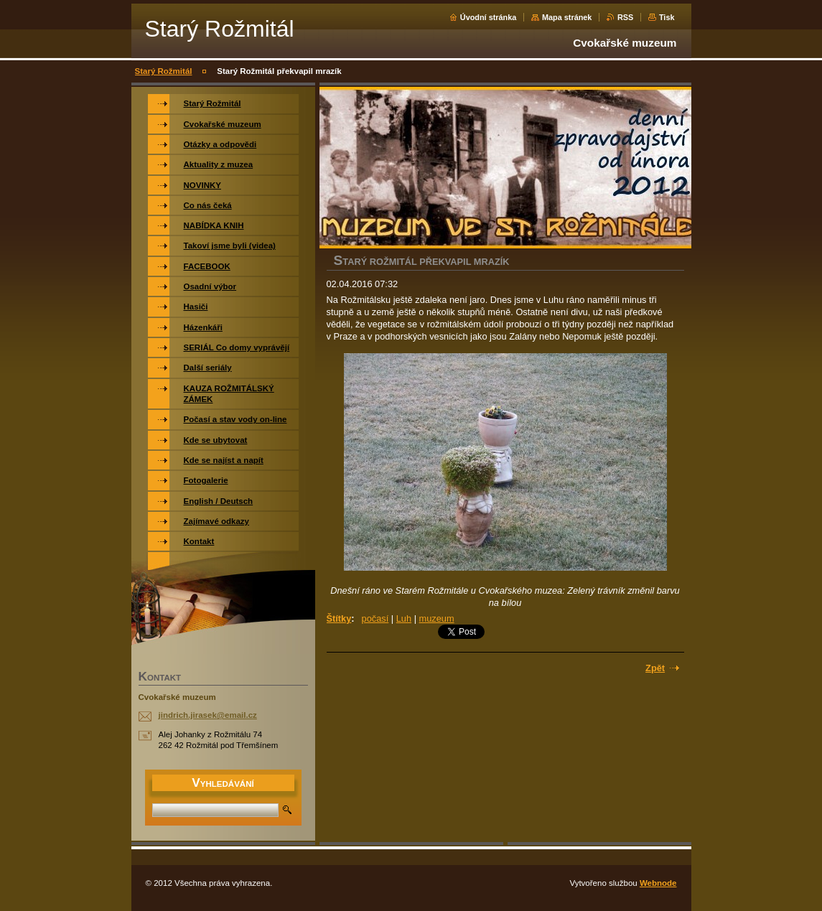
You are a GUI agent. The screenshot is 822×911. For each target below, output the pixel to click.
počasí (375, 618)
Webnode (658, 883)
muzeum (436, 618)
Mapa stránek (567, 17)
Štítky (339, 618)
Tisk (667, 17)
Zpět (655, 668)
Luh (403, 618)
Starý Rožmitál (163, 71)
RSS (625, 17)
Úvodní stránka (488, 17)
